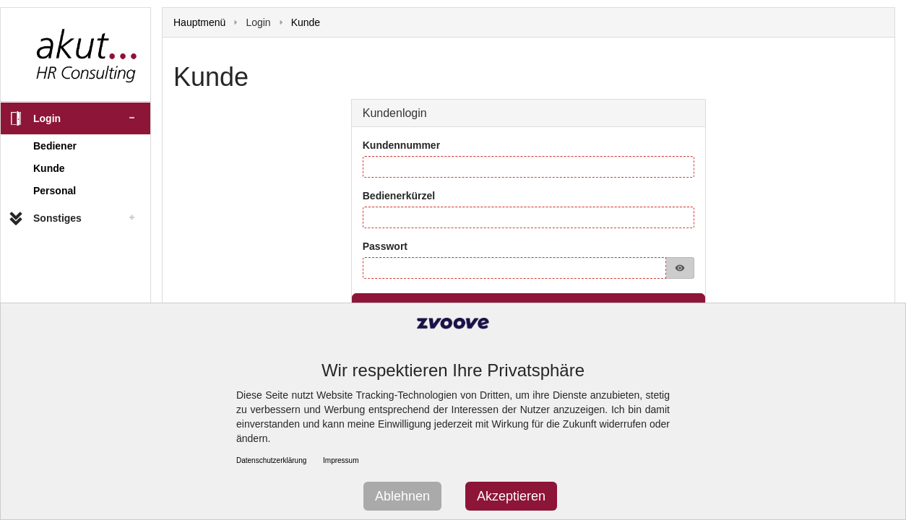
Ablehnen (402, 496)
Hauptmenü (199, 22)
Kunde (49, 168)
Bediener (55, 146)
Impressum (340, 460)
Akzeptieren (511, 496)
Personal (54, 190)
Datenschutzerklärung (271, 460)
